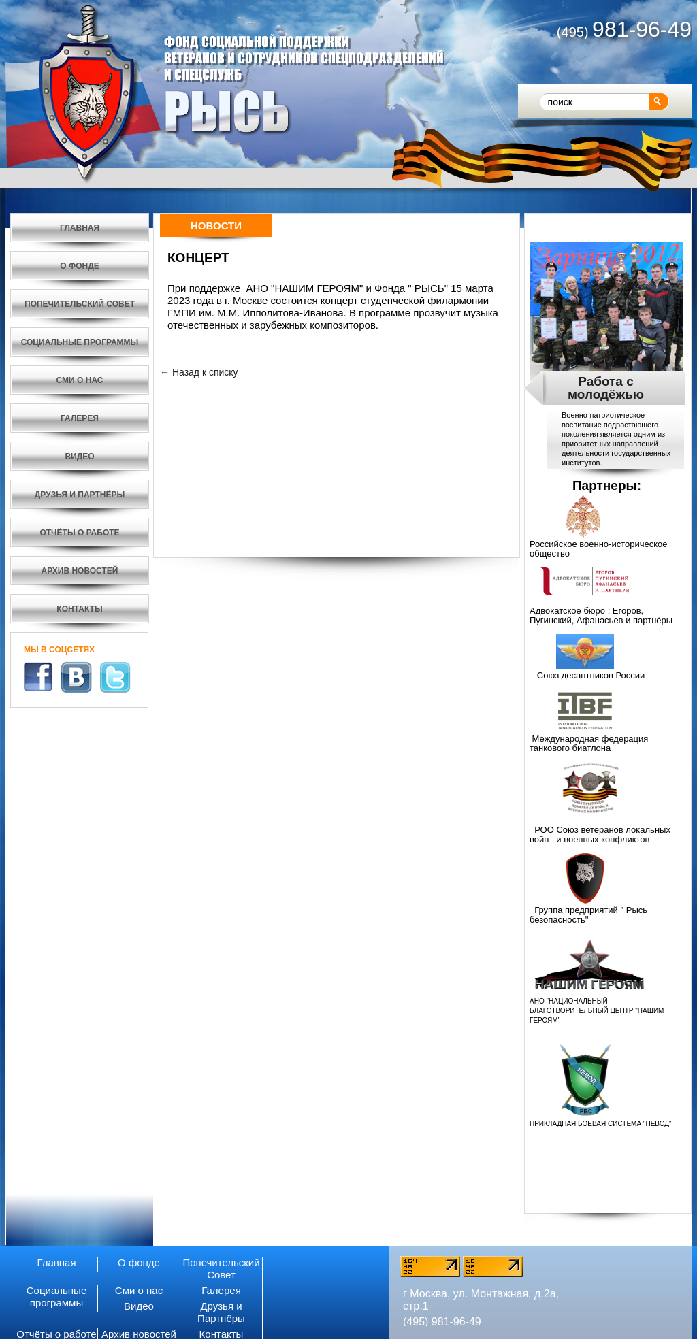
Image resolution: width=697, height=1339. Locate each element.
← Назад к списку (199, 372)
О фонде (139, 1262)
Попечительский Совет (220, 1268)
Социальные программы (56, 1296)
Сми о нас (139, 1290)
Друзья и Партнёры (221, 1312)
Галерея (221, 1290)
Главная (56, 1262)
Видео (139, 1306)
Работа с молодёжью (606, 387)
